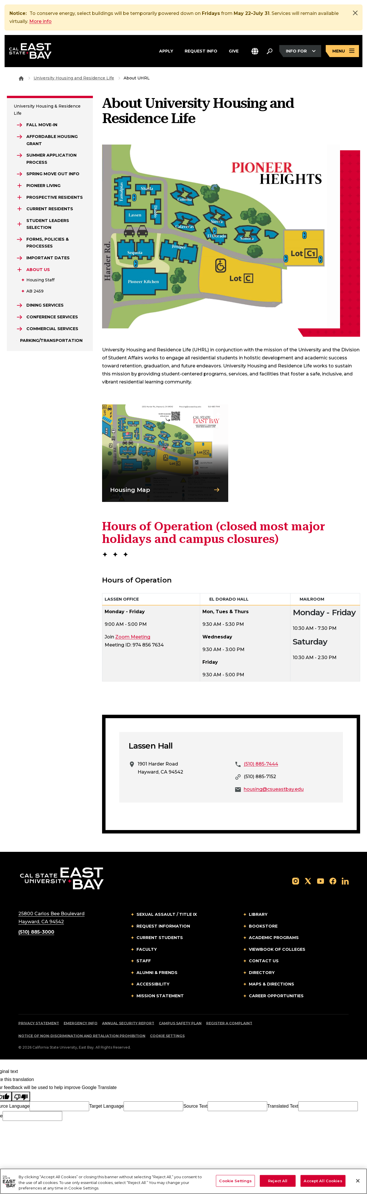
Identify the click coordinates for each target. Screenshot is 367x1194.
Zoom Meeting (132, 637)
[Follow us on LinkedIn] (345, 880)
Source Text (195, 1106)
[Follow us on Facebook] (332, 880)
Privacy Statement (38, 1023)
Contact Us (264, 960)
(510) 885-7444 (261, 764)
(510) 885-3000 (36, 932)
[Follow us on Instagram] (295, 880)
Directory (262, 972)
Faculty (146, 949)
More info (40, 21)
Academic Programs (274, 937)
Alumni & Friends (156, 972)
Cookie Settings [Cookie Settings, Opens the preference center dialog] (235, 1180)
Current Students (159, 937)
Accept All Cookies (323, 1180)
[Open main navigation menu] (342, 51)
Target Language (106, 1106)
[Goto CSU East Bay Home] (21, 78)
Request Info (201, 50)
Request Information (163, 926)
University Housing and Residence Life (74, 78)
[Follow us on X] (307, 880)
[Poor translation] (21, 1096)
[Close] (355, 13)
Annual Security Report (128, 1023)
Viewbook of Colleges (277, 949)
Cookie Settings (167, 1036)
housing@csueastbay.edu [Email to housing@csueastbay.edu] (274, 789)
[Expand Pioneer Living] (19, 185)
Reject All (277, 1180)
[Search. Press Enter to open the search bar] (269, 51)
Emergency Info (80, 1023)
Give (234, 50)
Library (258, 914)
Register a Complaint (229, 1023)
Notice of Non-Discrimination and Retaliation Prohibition (81, 1036)
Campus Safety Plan (180, 1023)
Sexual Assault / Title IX (166, 914)
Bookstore (263, 926)
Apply (166, 50)
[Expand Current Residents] (19, 209)
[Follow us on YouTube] (320, 880)
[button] (255, 51)
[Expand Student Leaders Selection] (19, 224)
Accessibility (152, 984)
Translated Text (282, 1106)
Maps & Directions (271, 984)
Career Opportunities (276, 995)
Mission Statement (160, 995)
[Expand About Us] (19, 269)
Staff (143, 960)
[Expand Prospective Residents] (19, 197)
